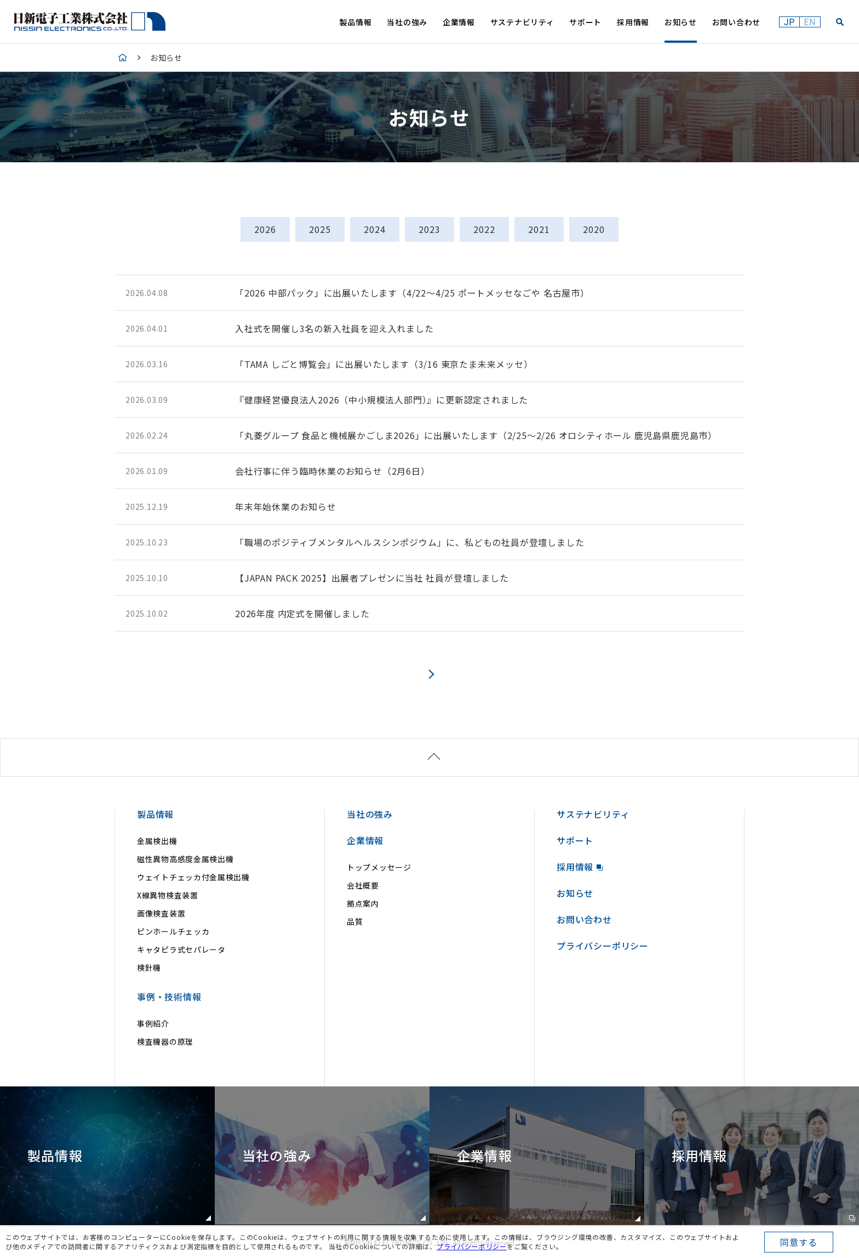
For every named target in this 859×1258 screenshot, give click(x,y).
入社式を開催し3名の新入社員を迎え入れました (334, 328)
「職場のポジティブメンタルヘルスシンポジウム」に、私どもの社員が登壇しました (409, 542)
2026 (265, 229)
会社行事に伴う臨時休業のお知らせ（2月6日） (332, 470)
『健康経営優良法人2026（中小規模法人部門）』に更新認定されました (381, 399)
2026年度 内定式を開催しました (302, 613)
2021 (538, 229)
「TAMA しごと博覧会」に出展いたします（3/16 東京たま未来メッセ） (384, 364)
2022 (484, 229)
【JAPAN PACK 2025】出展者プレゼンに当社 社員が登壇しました (372, 577)
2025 (319, 229)
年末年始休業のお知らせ (285, 506)
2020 (593, 229)
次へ (429, 674)
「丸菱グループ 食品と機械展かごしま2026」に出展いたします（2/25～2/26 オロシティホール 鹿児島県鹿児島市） (476, 435)
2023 (429, 229)
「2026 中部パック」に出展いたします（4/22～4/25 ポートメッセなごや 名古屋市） (412, 292)
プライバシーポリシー (472, 1246)
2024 (374, 229)
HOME (122, 57)
